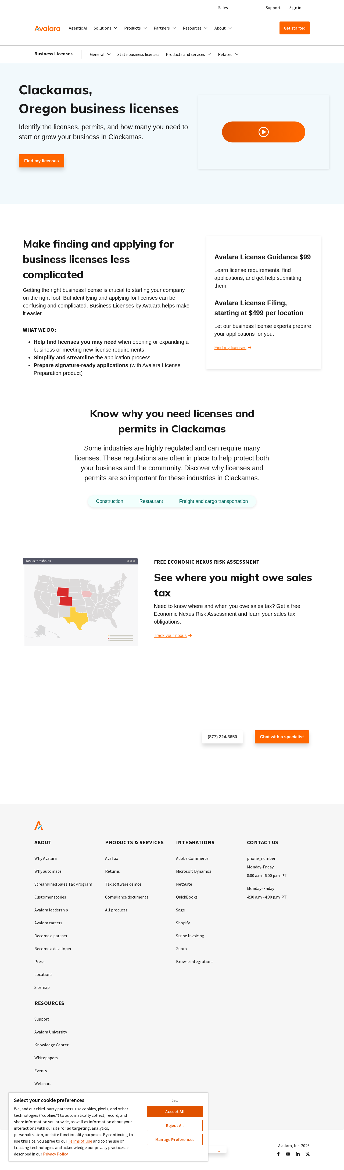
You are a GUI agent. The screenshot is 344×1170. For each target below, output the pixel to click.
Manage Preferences (174, 1139)
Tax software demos (123, 884)
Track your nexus (170, 635)
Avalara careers (48, 922)
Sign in (295, 7)
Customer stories (50, 897)
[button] (106, 28)
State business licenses (138, 54)
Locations (43, 974)
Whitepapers (46, 1057)
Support (273, 7)
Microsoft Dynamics (194, 871)
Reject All (175, 1125)
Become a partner (50, 935)
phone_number (261, 858)
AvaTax (111, 858)
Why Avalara (45, 858)
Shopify (183, 922)
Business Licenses (53, 54)
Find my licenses (41, 161)
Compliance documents (126, 897)
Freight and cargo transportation (213, 501)
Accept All (174, 1111)
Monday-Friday (260, 867)
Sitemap (42, 987)
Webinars (42, 1083)
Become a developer (52, 948)
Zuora (181, 948)
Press (39, 961)
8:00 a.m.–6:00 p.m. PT (267, 875)
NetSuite (184, 884)
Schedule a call (217, 754)
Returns (112, 871)
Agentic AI (78, 28)
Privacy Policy (55, 1154)
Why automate (48, 871)
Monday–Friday (260, 888)
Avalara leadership (51, 910)
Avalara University (50, 1032)
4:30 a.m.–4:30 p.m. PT (267, 897)
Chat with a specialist (282, 737)
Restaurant (151, 501)
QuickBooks (187, 897)
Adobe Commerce (192, 858)
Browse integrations (194, 961)
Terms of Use (80, 1141)
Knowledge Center (51, 1044)
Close (174, 1101)
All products (116, 910)
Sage (180, 910)
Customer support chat (276, 754)
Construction (109, 501)
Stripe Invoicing (190, 935)
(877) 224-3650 (222, 737)
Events (40, 1070)
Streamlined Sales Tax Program (63, 884)
